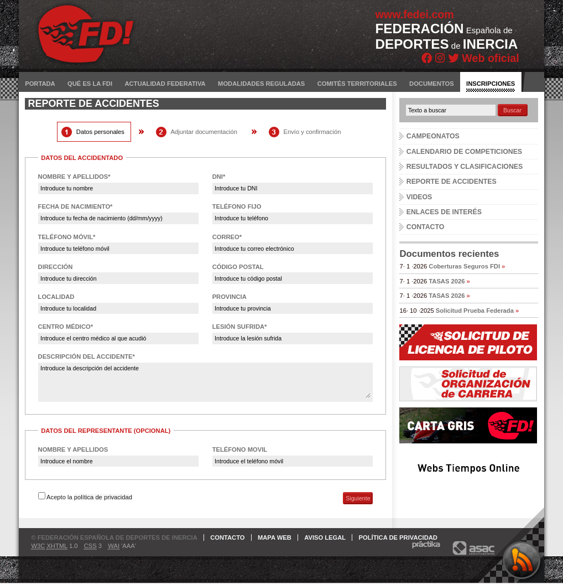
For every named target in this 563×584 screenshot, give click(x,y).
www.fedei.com (415, 14)
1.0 (54, 546)
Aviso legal (325, 537)
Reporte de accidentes (451, 181)
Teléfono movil (239, 449)
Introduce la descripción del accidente (205, 381)
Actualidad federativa (164, 83)
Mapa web (274, 537)
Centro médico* (65, 326)
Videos (419, 197)
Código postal (238, 266)
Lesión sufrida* (239, 326)
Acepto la (89, 497)
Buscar (512, 110)
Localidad (56, 296)
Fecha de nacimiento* (75, 206)
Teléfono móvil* (67, 237)
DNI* (219, 176)
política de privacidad (103, 497)
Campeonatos (433, 136)
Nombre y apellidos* (74, 176)
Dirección (55, 266)
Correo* (227, 237)
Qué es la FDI (89, 83)
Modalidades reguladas (261, 83)
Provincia (229, 296)
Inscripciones (490, 83)
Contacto (425, 227)
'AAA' (122, 546)
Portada (40, 83)
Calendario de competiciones (464, 152)
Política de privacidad (398, 537)
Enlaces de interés (444, 212)
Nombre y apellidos (73, 449)
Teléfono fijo (237, 206)
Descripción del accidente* (86, 356)
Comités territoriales (357, 83)
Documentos (431, 83)
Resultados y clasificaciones (464, 166)
